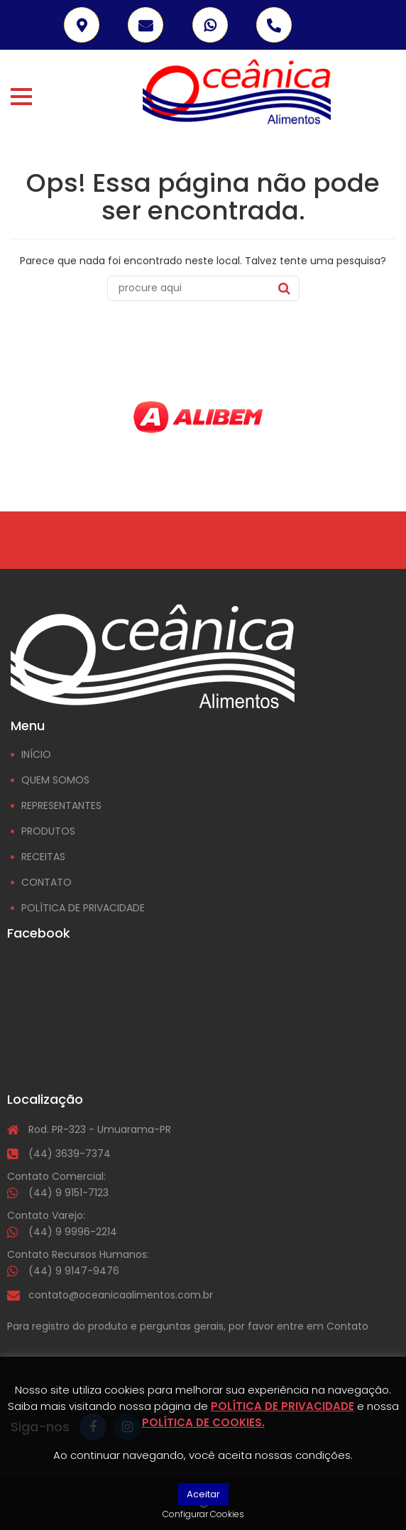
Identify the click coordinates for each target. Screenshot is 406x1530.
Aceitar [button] (203, 1494)
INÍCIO (36, 754)
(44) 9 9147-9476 (73, 1271)
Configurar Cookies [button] (203, 1514)
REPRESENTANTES (61, 805)
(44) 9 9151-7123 (68, 1193)
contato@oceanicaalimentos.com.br (120, 1295)
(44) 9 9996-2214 (72, 1232)
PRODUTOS (48, 831)
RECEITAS (43, 857)
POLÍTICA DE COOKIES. (203, 1422)
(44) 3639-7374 (69, 1153)
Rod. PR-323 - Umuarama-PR (99, 1129)
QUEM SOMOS (55, 780)
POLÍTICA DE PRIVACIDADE (83, 908)
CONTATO (46, 882)
